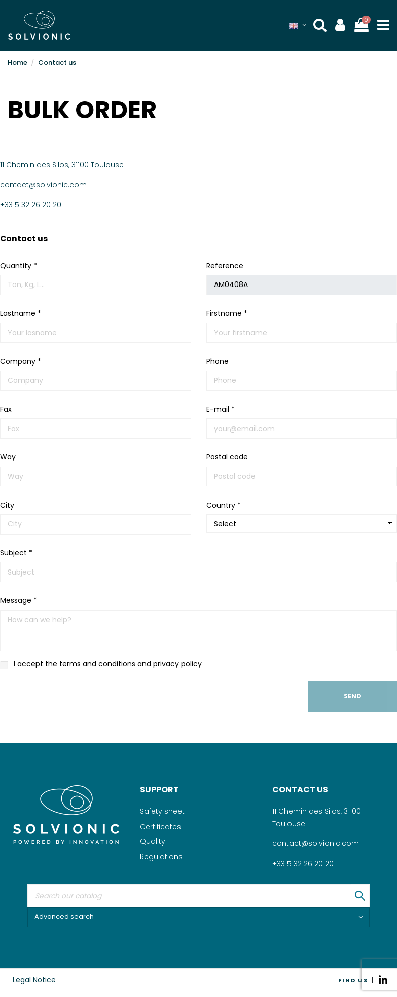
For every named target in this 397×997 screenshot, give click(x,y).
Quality (152, 841)
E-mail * (220, 409)
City (7, 505)
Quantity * (18, 266)
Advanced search (198, 916)
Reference (224, 266)
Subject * (16, 553)
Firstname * (226, 313)
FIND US (353, 980)
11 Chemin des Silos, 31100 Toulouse (62, 165)
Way (8, 457)
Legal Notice (34, 980)
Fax (6, 409)
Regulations (161, 856)
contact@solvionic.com (43, 185)
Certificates (160, 827)
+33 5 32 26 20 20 (30, 205)
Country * (223, 505)
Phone (217, 361)
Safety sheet (162, 811)
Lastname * (20, 313)
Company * (20, 361)
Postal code (227, 457)
